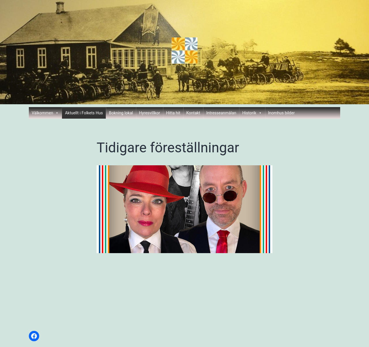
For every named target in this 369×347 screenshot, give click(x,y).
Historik (252, 113)
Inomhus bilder (281, 113)
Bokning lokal (121, 113)
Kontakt (193, 113)
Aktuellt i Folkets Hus (84, 113)
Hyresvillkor (149, 113)
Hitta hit (173, 113)
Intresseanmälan (221, 113)
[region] (184, 209)
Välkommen (45, 113)
